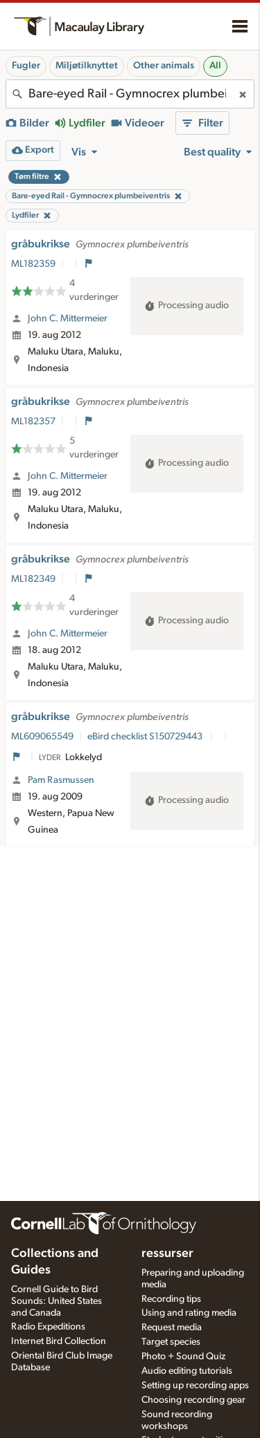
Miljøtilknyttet (86, 65)
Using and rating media (188, 1313)
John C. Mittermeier (67, 318)
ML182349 (33, 579)
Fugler (26, 65)
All (215, 65)
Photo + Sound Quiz (183, 1356)
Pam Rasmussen (61, 780)
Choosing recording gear (193, 1400)
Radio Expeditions (48, 1327)
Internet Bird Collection (58, 1341)
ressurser (167, 1253)
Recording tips (171, 1299)
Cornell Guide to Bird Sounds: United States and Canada (56, 1301)
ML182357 (33, 421)
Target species (170, 1342)
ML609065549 (42, 736)
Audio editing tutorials (186, 1371)
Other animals (163, 65)
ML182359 (33, 264)
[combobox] (130, 94)
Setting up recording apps (195, 1385)
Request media (171, 1327)
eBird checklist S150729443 (146, 736)
